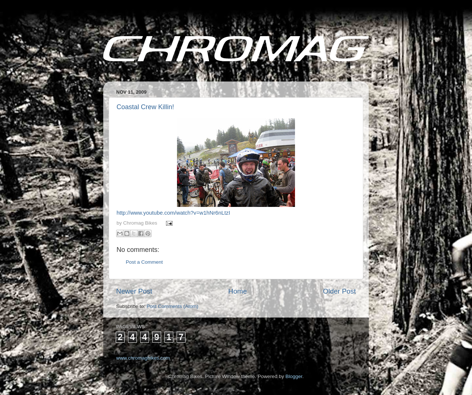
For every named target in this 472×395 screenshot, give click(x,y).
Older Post (339, 291)
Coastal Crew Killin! (145, 107)
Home (237, 291)
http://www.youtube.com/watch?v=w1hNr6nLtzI (173, 213)
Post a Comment (144, 262)
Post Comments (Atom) (172, 306)
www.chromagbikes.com (143, 358)
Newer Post (134, 291)
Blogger (293, 376)
